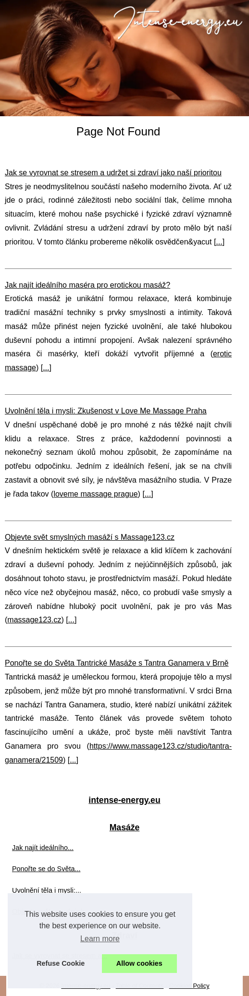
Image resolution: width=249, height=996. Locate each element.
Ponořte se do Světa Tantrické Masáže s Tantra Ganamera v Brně (116, 663)
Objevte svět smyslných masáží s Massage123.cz (89, 537)
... (219, 242)
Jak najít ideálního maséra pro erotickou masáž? (87, 285)
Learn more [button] (100, 939)
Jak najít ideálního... (43, 847)
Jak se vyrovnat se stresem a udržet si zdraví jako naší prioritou (113, 173)
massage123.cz (34, 620)
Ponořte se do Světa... (46, 869)
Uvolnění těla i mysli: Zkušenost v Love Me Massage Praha (106, 411)
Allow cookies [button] (139, 963)
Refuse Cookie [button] (61, 963)
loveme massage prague (95, 494)
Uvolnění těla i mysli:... (46, 890)
